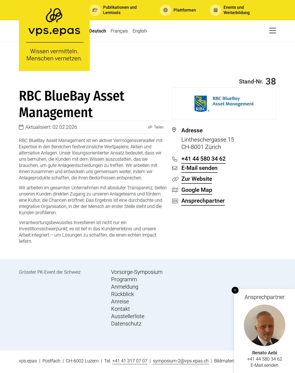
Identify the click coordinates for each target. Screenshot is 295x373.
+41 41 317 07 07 (129, 361)
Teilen (156, 127)
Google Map (196, 189)
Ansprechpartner (203, 200)
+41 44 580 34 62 (264, 359)
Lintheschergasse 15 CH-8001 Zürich (228, 138)
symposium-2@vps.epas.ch (181, 361)
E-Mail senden (264, 365)
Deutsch (97, 31)
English (140, 31)
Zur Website (196, 178)
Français (119, 31)
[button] (117, 10)
